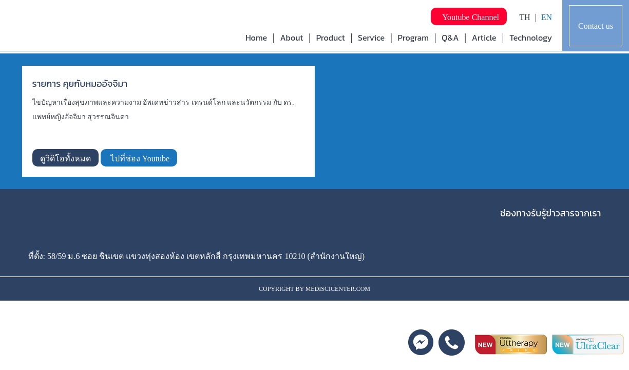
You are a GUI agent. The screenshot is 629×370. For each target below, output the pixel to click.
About (291, 37)
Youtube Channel (469, 17)
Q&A (450, 37)
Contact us (595, 26)
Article (484, 37)
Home (256, 37)
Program (413, 37)
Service (371, 37)
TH (524, 17)
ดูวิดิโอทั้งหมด (65, 158)
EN (546, 17)
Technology (530, 37)
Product (330, 37)
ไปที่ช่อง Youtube (139, 158)
